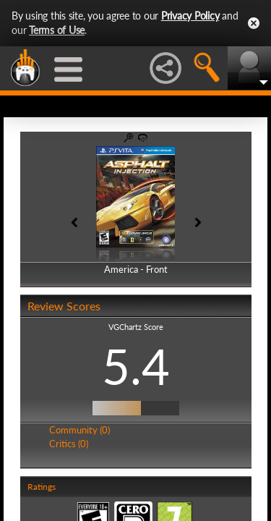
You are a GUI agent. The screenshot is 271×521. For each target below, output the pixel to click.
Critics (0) (68, 443)
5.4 (136, 366)
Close (253, 23)
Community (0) (79, 430)
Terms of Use (57, 30)
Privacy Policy (190, 15)
